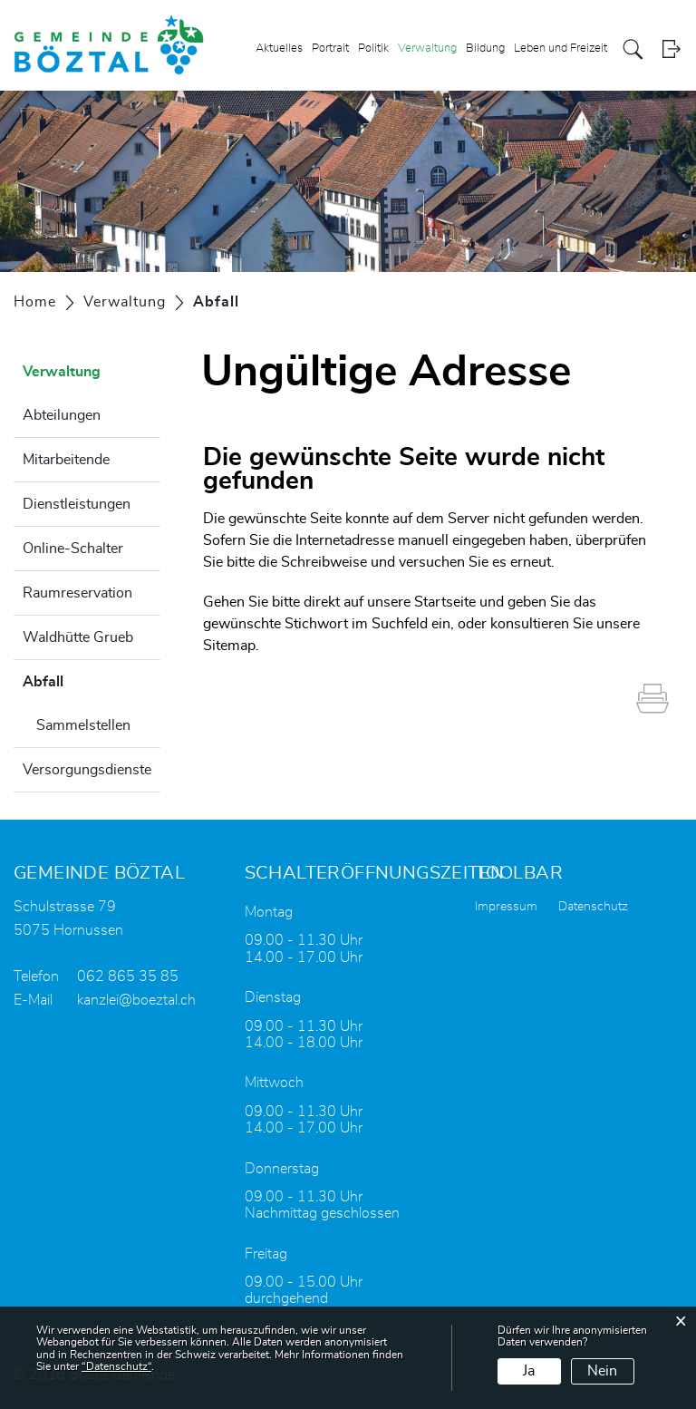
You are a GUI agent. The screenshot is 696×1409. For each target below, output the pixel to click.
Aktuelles (279, 48)
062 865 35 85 (128, 976)
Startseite (445, 602)
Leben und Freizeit (560, 48)
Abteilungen (62, 415)
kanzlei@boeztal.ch (136, 1000)
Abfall (88, 679)
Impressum (506, 906)
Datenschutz (593, 906)
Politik (373, 48)
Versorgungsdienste (87, 770)
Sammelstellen (83, 725)
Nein (602, 1371)
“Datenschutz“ (116, 1366)
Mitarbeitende (66, 459)
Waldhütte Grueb (78, 637)
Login (671, 49)
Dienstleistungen (76, 504)
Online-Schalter (73, 548)
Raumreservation (77, 593)
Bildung (485, 48)
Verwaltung (427, 48)
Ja (529, 1371)
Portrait (330, 48)
